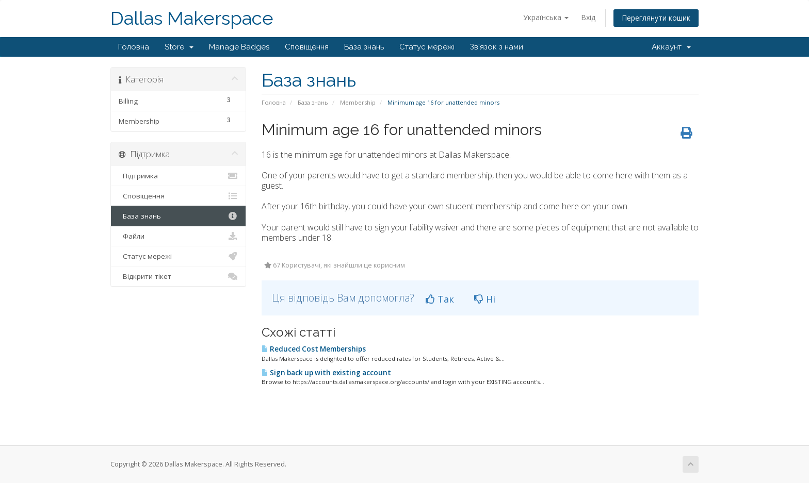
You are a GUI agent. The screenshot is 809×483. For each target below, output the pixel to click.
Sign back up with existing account (326, 372)
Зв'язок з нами (496, 47)
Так (440, 299)
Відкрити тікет (178, 276)
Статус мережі (427, 47)
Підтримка (178, 176)
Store (179, 47)
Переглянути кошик (656, 18)
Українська (546, 17)
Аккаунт (671, 47)
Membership (358, 102)
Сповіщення (307, 47)
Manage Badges (239, 47)
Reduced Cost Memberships (314, 349)
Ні (484, 299)
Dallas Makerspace (191, 18)
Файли (178, 236)
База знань (364, 47)
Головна (133, 47)
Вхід (588, 17)
